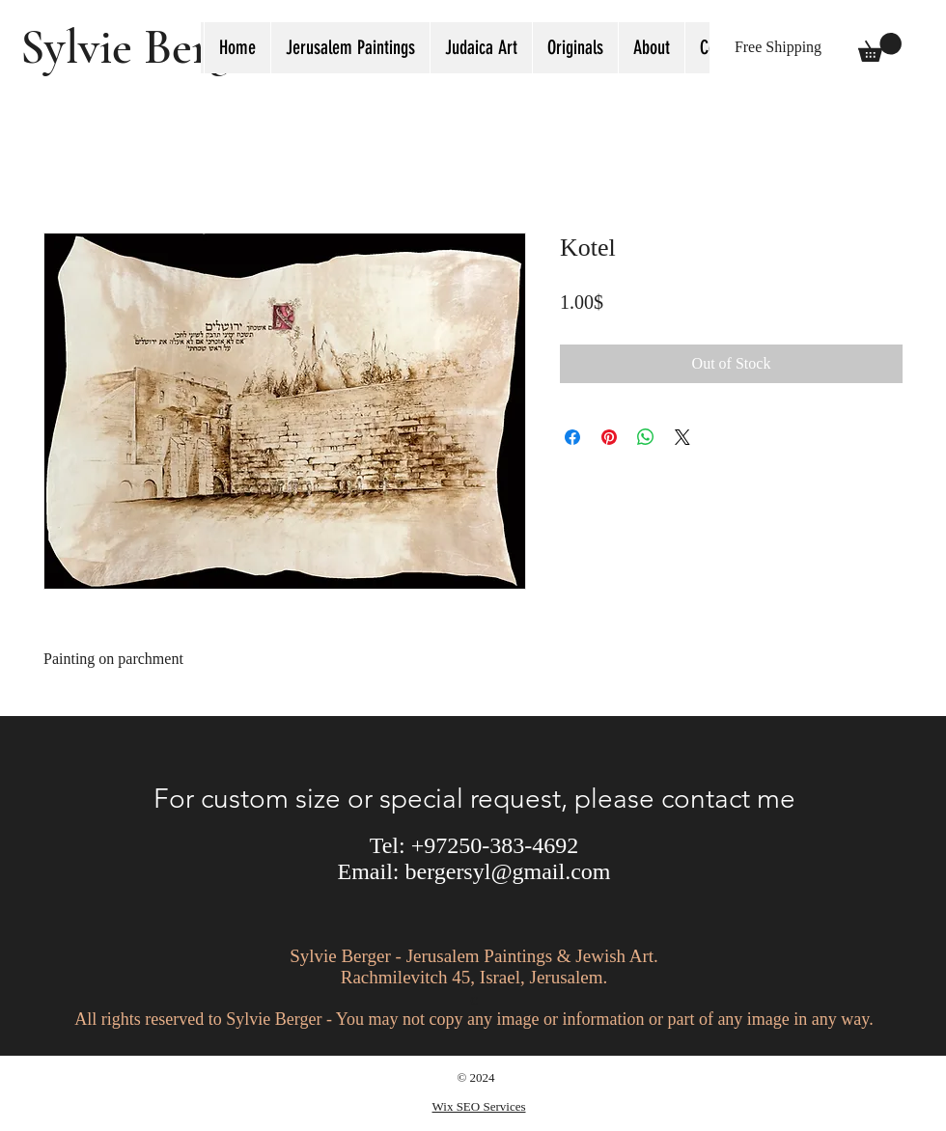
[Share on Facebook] (572, 437)
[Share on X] (682, 437)
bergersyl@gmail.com (508, 871)
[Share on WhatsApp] (645, 437)
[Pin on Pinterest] (609, 437)
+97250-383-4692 (495, 845)
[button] (481, 47)
